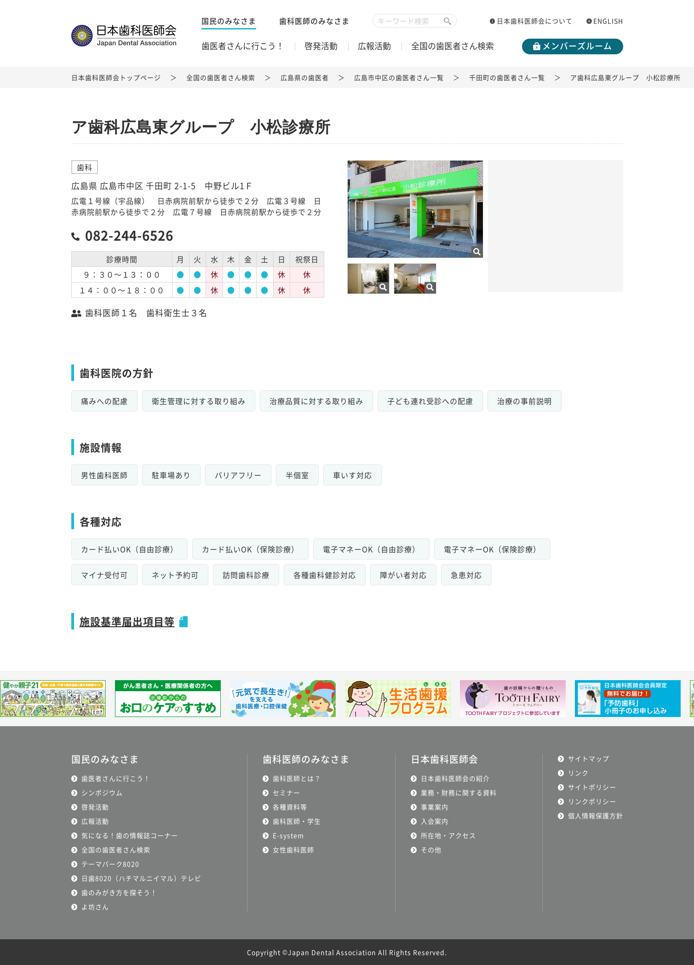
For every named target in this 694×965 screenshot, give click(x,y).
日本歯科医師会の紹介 (455, 778)
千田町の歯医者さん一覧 (507, 77)
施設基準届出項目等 (127, 620)
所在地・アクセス (448, 835)
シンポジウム (102, 792)
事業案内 (434, 806)
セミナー (286, 792)
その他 (431, 849)
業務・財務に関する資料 (459, 792)
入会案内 (434, 821)
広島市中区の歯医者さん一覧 (399, 77)
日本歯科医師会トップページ (116, 77)
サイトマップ (588, 758)
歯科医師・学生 (297, 821)
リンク (578, 772)
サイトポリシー (592, 787)
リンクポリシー (592, 801)
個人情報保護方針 (595, 815)
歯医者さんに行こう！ (242, 46)
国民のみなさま (228, 20)
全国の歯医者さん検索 (452, 46)
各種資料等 (290, 806)
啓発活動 (321, 46)
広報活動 (374, 46)
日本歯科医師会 (444, 759)
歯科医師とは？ (297, 778)
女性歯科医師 (293, 849)
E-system (288, 835)
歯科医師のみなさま (314, 20)
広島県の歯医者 (305, 77)
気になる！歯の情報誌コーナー (129, 835)
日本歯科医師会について (535, 20)
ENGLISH (608, 20)
